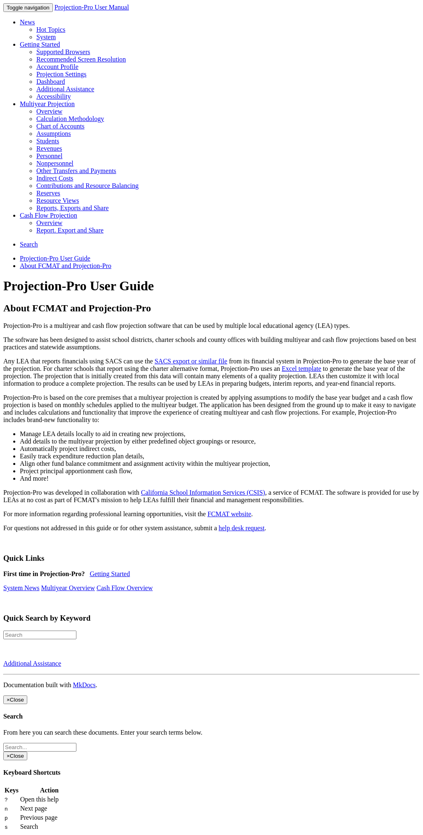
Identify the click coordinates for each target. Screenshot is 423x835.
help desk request (241, 527)
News (27, 22)
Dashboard (50, 81)
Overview (49, 111)
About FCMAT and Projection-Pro (65, 265)
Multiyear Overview (68, 587)
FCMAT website (229, 513)
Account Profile (57, 66)
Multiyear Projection (47, 103)
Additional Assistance (65, 89)
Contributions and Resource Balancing (87, 185)
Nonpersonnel (55, 163)
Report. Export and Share (70, 230)
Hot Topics (50, 29)
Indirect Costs (54, 178)
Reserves (48, 193)
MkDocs (84, 684)
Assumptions (53, 133)
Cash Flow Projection (48, 215)
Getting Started (40, 44)
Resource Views (57, 200)
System (46, 36)
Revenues (49, 148)
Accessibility (53, 96)
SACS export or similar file (190, 361)
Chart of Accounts (60, 126)
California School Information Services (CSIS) (203, 492)
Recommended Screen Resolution (81, 59)
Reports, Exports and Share (72, 207)
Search (29, 244)
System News (21, 587)
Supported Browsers (63, 51)
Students (47, 141)
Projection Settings (61, 74)
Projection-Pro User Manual (92, 7)
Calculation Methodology (70, 118)
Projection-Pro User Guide (55, 258)
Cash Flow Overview (125, 587)
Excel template (301, 368)
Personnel (49, 155)
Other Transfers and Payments (76, 170)
